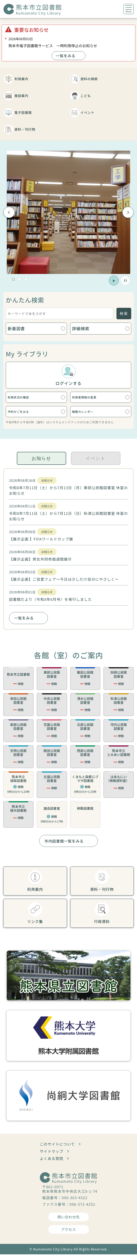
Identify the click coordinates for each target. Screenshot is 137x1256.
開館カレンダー (87, 413)
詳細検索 (81, 328)
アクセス (68, 1231)
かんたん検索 (25, 299)
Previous (9, 212)
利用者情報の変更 (89, 398)
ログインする (68, 383)
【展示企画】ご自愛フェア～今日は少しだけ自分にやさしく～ (64, 580)
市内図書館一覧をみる (64, 842)
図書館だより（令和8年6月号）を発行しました (50, 600)
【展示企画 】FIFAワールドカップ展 (41, 540)
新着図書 (16, 328)
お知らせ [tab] (41, 460)
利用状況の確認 (23, 398)
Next (127, 212)
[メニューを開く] (128, 9)
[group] (68, 212)
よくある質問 (51, 1160)
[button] (13, 279)
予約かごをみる (23, 413)
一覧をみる (65, 55)
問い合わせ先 (69, 1218)
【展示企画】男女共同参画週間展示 (40, 560)
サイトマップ (51, 1152)
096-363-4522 (74, 1199)
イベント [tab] (95, 460)
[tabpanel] (68, 550)
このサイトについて (57, 1145)
